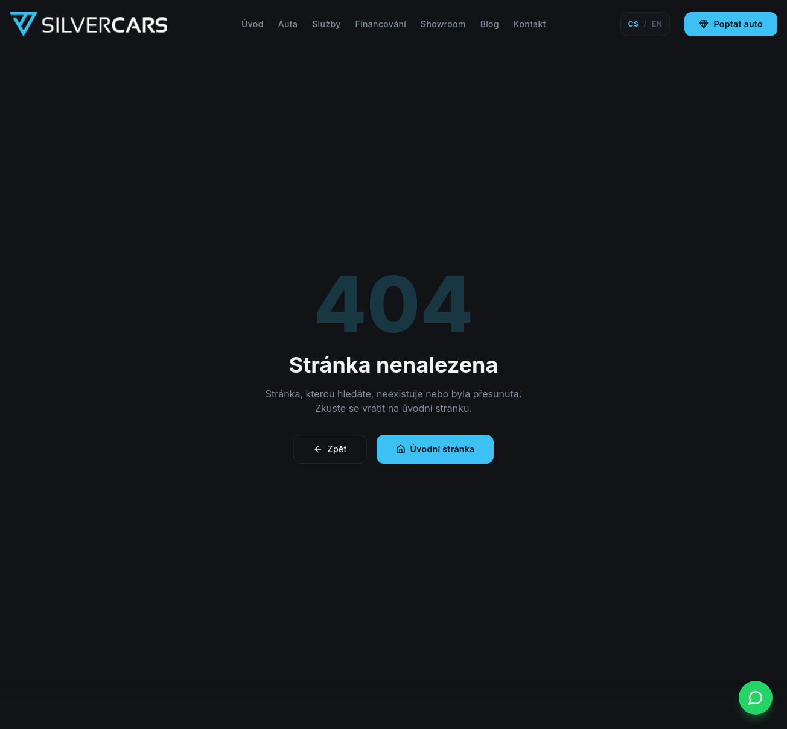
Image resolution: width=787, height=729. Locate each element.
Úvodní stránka (435, 449)
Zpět (330, 449)
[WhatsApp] (756, 698)
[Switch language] (645, 24)
